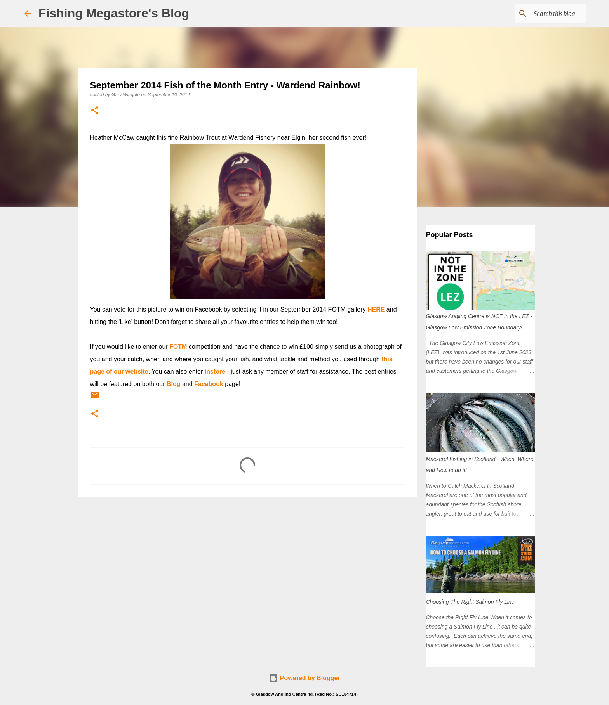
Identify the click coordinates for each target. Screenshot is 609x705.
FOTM (178, 346)
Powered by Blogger (304, 678)
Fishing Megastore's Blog (113, 13)
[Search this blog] (545, 13)
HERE (376, 309)
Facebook (208, 384)
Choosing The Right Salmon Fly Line (470, 602)
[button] (94, 111)
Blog (174, 384)
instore (215, 371)
